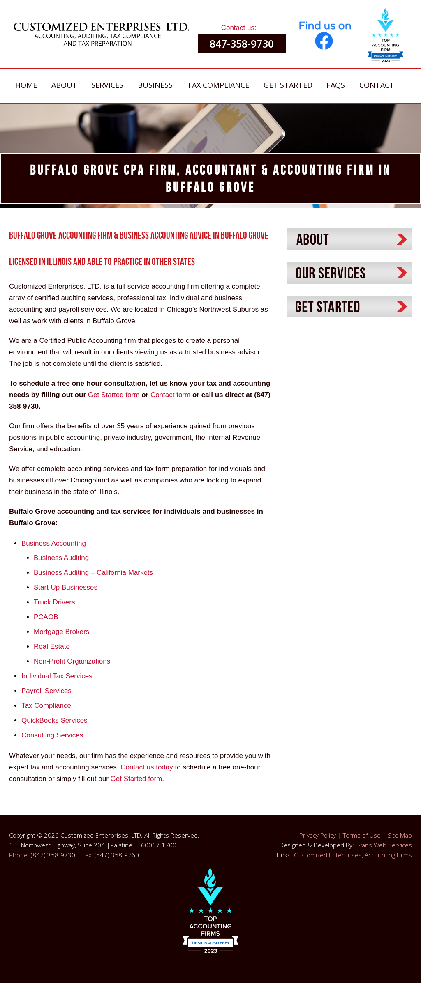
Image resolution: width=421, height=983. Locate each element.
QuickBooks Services (54, 720)
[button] (385, 38)
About (64, 85)
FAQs (335, 85)
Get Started (288, 85)
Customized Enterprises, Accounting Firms (353, 855)
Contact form (170, 395)
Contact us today (147, 767)
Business (155, 85)
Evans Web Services (384, 845)
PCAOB (46, 617)
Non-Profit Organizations (72, 661)
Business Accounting (53, 543)
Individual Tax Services (57, 676)
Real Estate (52, 646)
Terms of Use (362, 835)
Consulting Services (52, 735)
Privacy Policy (317, 835)
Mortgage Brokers (61, 632)
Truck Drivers (54, 602)
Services (107, 85)
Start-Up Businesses (65, 587)
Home (26, 85)
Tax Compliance (218, 85)
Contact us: (239, 28)
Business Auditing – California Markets (93, 572)
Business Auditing (61, 558)
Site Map (400, 835)
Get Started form (114, 395)
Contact (376, 85)
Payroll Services (46, 691)
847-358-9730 (242, 44)
